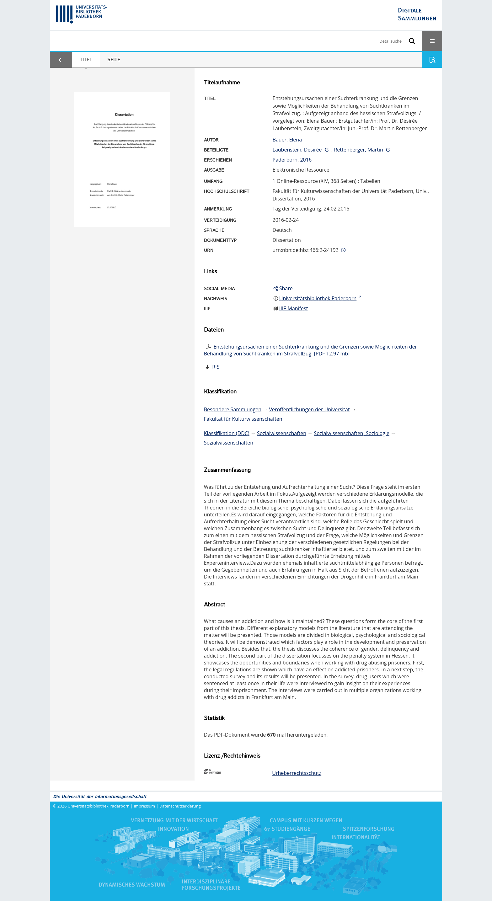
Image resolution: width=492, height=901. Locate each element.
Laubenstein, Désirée (297, 149)
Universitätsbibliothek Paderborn (99, 806)
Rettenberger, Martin (358, 149)
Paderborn (285, 159)
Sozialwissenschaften (281, 433)
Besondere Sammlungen (232, 409)
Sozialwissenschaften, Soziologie (351, 433)
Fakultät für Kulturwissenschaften (243, 418)
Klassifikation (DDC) (226, 433)
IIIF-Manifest (293, 308)
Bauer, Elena (287, 139)
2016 (306, 159)
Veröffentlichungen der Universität (309, 409)
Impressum (144, 806)
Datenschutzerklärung (180, 806)
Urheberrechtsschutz (296, 773)
